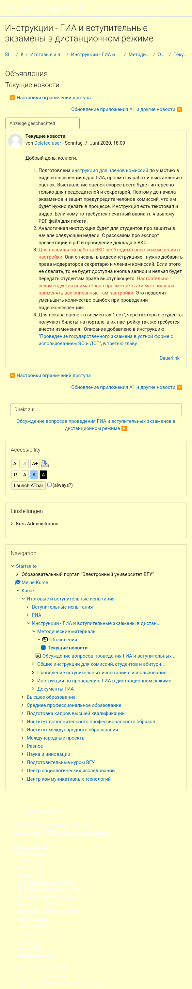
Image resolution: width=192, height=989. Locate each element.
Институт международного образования (72, 730)
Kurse (22, 54)
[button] (98, 8)
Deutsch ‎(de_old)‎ (31, 846)
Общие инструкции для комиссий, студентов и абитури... (101, 664)
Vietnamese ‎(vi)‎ (34, 933)
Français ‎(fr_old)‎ (35, 904)
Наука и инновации (48, 754)
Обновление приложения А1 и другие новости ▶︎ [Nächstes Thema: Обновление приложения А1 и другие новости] (127, 109)
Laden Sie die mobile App (40, 976)
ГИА (36, 615)
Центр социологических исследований (71, 771)
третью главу (122, 343)
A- (15, 464)
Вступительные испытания (62, 607)
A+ (35, 464)
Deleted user (47, 143)
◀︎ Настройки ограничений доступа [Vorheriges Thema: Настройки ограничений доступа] (50, 98)
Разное (35, 746)
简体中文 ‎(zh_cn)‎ (36, 954)
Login (177, 8)
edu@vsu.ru (95, 983)
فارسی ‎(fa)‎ (29, 947)
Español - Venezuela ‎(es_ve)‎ (47, 897)
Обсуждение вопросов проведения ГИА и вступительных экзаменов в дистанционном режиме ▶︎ (97, 424)
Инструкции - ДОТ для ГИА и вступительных (63, 832)
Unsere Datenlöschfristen (40, 967)
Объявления (162, 54)
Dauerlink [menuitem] (170, 358)
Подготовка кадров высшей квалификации (76, 713)
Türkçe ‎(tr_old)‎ (33, 918)
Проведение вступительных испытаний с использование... (103, 673)
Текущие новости (180, 54)
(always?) (63, 485)
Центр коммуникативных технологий (69, 779)
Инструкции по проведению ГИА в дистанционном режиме (104, 681)
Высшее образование (51, 697)
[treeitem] (96, 523)
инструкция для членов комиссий (110, 170)
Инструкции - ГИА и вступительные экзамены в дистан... (96, 54)
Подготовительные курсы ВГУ (61, 762)
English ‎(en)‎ (30, 875)
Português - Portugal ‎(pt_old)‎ (49, 911)
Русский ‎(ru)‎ (31, 853)
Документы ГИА (55, 689)
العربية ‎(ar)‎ (29, 940)
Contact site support (38, 811)
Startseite (9, 54)
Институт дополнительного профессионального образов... (93, 722)
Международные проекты (56, 738)
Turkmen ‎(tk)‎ (31, 926)
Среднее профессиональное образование (74, 705)
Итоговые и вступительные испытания (47, 54)
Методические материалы (140, 54)
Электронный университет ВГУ (46, 8)
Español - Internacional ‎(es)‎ (47, 882)
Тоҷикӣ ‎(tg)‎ (30, 861)
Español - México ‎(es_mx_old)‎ (49, 889)
